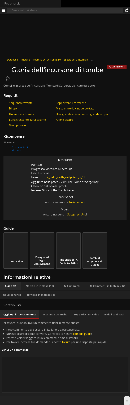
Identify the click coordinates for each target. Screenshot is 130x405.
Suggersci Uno (76, 214)
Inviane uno (77, 202)
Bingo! (13, 108)
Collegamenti (118, 66)
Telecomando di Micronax (20, 149)
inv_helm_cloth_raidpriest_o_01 (62, 177)
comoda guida (82, 334)
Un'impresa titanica (21, 114)
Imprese (25, 59)
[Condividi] (126, 10)
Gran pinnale (17, 125)
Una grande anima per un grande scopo (82, 114)
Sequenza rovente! (21, 103)
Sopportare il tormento (71, 103)
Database (12, 59)
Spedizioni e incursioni (76, 59)
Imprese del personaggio (47, 59)
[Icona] (6, 68)
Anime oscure (64, 120)
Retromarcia (12, 3)
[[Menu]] (3, 10)
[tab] (10, 286)
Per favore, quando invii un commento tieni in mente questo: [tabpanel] (65, 361)
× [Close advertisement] (127, 400)
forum (66, 342)
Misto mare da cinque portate (75, 108)
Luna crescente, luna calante (27, 120)
